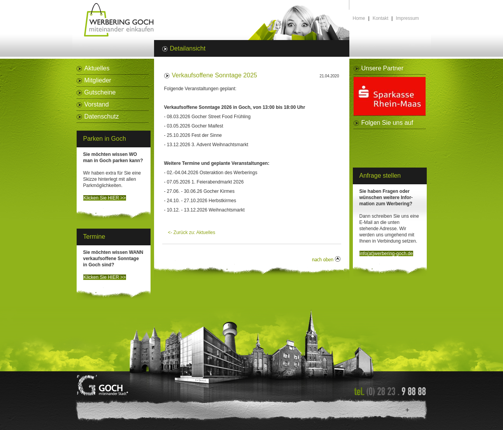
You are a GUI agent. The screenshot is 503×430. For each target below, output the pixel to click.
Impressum (407, 18)
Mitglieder (97, 80)
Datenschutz (101, 116)
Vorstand (96, 104)
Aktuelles (97, 68)
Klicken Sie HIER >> (105, 198)
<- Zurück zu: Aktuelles (192, 232)
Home (359, 18)
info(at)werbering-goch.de (386, 253)
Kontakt (381, 18)
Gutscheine (100, 92)
